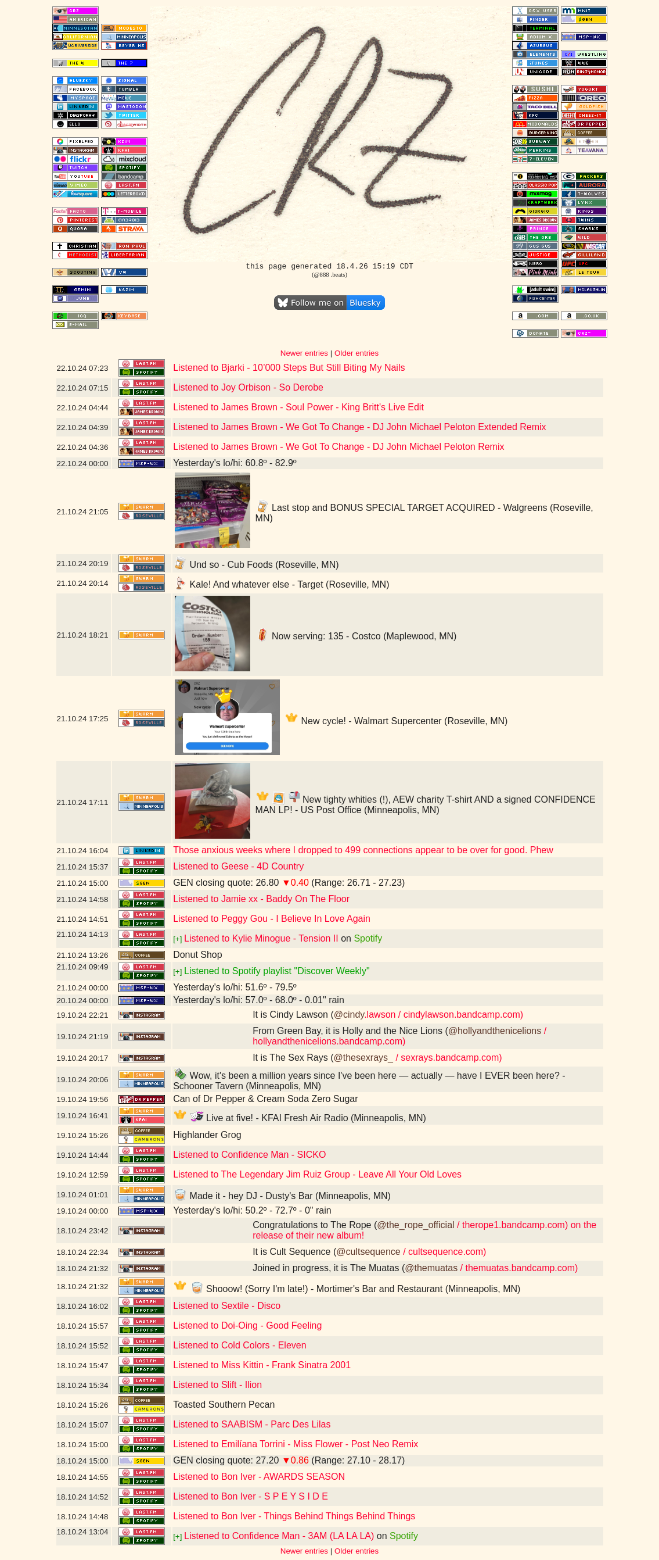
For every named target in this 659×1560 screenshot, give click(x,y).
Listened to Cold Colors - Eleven (239, 1345)
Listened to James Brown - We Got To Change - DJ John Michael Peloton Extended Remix (359, 427)
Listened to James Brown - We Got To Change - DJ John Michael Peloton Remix (338, 447)
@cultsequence (368, 1252)
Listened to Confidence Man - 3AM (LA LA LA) (279, 1536)
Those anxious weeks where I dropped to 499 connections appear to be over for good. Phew (363, 850)
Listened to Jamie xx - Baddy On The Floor (261, 899)
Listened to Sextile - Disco (226, 1306)
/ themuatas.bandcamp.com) (518, 1268)
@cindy (349, 1014)
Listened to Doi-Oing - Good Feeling (247, 1325)
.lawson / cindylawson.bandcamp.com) (443, 1014)
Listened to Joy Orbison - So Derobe (248, 387)
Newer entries (304, 353)
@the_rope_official (415, 1225)
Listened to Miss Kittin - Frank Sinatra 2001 (262, 1365)
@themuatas (431, 1268)
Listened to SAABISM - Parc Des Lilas (251, 1424)
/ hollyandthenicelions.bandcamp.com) (399, 1036)
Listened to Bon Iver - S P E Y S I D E (250, 1496)
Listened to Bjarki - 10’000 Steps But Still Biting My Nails (289, 368)
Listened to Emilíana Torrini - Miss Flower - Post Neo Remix (295, 1444)
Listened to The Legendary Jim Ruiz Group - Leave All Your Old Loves (317, 1174)
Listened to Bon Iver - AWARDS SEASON (259, 1477)
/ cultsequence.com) (444, 1252)
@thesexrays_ (363, 1057)
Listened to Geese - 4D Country (238, 866)
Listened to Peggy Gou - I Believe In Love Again (271, 919)
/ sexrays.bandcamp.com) (447, 1057)
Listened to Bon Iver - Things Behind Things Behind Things (294, 1516)
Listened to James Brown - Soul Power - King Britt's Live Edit (298, 407)
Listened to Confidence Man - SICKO (249, 1155)
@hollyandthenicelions (494, 1031)
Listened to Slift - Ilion (217, 1385)
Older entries (356, 353)
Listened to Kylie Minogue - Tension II (261, 938)
